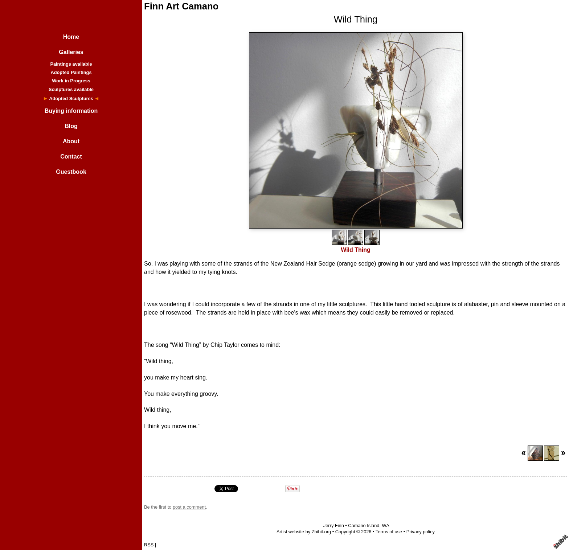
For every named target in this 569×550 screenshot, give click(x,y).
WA (385, 525)
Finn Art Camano (181, 6)
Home (71, 37)
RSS (148, 544)
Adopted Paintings (70, 72)
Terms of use (389, 531)
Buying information (71, 111)
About (71, 141)
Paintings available (71, 64)
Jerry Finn (333, 525)
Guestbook (71, 172)
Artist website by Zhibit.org (304, 531)
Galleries (71, 52)
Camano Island (363, 525)
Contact (71, 156)
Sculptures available (71, 89)
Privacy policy (420, 531)
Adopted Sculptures (71, 98)
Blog (71, 126)
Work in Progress (71, 80)
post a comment (189, 507)
